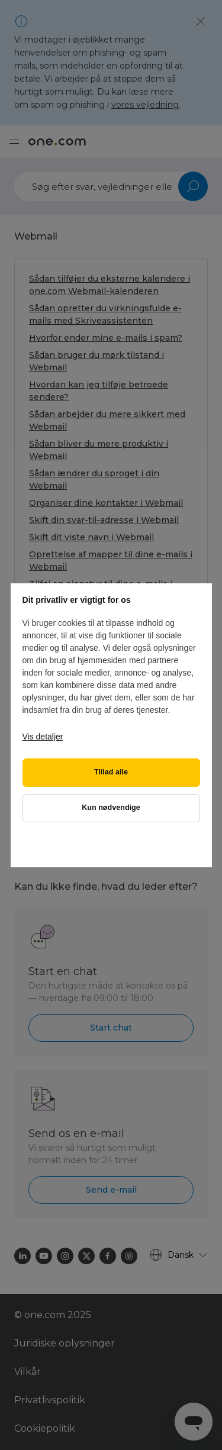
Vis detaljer (42, 736)
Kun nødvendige (111, 807)
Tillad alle (111, 772)
